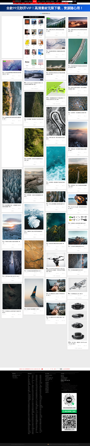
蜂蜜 (33, 399)
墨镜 (36, 419)
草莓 (33, 408)
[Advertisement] (12, 37)
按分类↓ (15, 3)
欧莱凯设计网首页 (48, 375)
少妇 (36, 389)
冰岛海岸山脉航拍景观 (76, 246)
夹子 (40, 432)
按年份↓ (27, 3)
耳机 (40, 380)
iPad (36, 400)
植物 (40, 377)
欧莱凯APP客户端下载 (65, 380)
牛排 (40, 427)
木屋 (33, 429)
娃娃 (29, 409)
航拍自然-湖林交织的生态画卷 (55, 243)
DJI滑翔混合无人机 (75, 293)
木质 (40, 426)
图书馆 (33, 428)
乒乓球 (41, 431)
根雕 (36, 417)
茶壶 (40, 420)
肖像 (40, 395)
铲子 (36, 413)
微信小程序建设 (64, 379)
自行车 (33, 380)
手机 (40, 393)
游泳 (33, 404)
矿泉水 (29, 395)
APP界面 (47, 387)
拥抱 (29, 405)
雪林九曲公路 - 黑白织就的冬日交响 (57, 137)
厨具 (36, 414)
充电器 (41, 415)
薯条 (29, 418)
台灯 (40, 413)
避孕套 (29, 384)
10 (57, 1)
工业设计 (57, 3)
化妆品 (29, 394)
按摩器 (29, 424)
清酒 (40, 422)
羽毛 (33, 431)
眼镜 (36, 408)
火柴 (36, 410)
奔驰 (40, 400)
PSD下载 (43, 1)
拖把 (33, 424)
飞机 (33, 382)
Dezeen (37, 412)
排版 (33, 410)
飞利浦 (37, 405)
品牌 (33, 385)
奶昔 (33, 419)
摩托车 (41, 386)
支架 (36, 418)
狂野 (29, 389)
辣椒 (33, 432)
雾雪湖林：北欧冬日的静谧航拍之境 (35, 195)
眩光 (36, 384)
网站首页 (26, 1)
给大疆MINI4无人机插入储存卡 (56, 317)
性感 (29, 382)
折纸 (40, 412)
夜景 (40, 401)
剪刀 (33, 422)
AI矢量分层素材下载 (49, 377)
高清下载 (66, 3)
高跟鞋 (41, 396)
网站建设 (52, 1)
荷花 (29, 429)
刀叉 (33, 415)
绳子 (36, 424)
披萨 (33, 386)
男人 (33, 389)
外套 (33, 420)
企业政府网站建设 (64, 377)
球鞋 (29, 408)
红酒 (33, 395)
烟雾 (36, 423)
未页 (55, 369)
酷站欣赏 (30, 1)
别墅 (36, 396)
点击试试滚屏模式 (66, 369)
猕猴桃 (41, 405)
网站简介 (62, 375)
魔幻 (36, 429)
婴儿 (29, 380)
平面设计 (32, 3)
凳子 (40, 394)
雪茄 (29, 433)
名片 (36, 382)
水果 (29, 376)
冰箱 (40, 391)
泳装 (40, 414)
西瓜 (36, 398)
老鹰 (33, 417)
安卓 (33, 418)
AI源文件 (39, 1)
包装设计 (40, 3)
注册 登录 (75, 3)
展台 (40, 428)
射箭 (29, 404)
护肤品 (29, 420)
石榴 (36, 426)
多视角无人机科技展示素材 (77, 223)
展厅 (36, 428)
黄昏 (29, 414)
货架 (33, 403)
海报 (29, 410)
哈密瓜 (29, 398)
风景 (36, 376)
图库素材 (34, 1)
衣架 (29, 427)
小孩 (40, 379)
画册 (36, 395)
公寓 (29, 403)
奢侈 (36, 394)
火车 (40, 410)
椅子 (36, 380)
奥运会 (41, 398)
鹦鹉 (29, 390)
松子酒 (29, 432)
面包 (40, 390)
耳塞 (40, 408)
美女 (29, 379)
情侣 (40, 404)
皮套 (29, 426)
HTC (33, 400)
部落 (29, 400)
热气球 (41, 417)
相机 (29, 381)
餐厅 (29, 412)
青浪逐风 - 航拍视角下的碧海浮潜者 (57, 182)
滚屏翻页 (70, 3)
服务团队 (62, 376)
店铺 (40, 429)
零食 (36, 422)
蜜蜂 (36, 404)
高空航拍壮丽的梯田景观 (32, 270)
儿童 (33, 405)
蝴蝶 (40, 419)
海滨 (36, 401)
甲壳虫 (37, 432)
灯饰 (33, 426)
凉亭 (36, 403)
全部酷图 (47, 382)
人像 (36, 386)
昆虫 (33, 377)
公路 (36, 391)
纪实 (33, 396)
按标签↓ (19, 3)
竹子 (33, 401)
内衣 (40, 381)
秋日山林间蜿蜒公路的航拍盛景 (56, 203)
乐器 (33, 423)
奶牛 (29, 413)
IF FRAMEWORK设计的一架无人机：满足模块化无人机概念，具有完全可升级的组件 (56, 270)
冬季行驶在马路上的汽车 (10, 276)
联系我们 (62, 381)
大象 (40, 385)
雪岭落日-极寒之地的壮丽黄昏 (11, 241)
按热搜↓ (23, 3)
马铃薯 (29, 399)
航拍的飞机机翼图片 (31, 309)
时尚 (33, 394)
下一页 (51, 369)
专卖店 (29, 431)
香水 (29, 401)
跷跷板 (37, 420)
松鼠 (33, 398)
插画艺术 (49, 3)
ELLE (37, 399)
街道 (33, 391)
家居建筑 (53, 3)
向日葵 (29, 391)
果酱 (29, 419)
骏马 (29, 422)
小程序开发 (48, 1)
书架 (33, 433)
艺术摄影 (36, 3)
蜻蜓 (40, 423)
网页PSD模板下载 (48, 379)
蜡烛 (33, 414)
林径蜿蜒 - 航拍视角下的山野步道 (34, 119)
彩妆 (33, 376)
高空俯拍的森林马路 (75, 270)
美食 (29, 386)
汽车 (33, 375)
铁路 (40, 403)
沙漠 (29, 417)
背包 (29, 415)
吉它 (40, 424)
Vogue (41, 399)
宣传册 (41, 382)
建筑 (36, 379)
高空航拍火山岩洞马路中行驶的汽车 (13, 311)
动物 (40, 376)
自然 (36, 385)
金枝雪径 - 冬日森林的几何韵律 (78, 112)
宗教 (40, 389)
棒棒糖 (33, 412)
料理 (29, 428)
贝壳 (33, 427)
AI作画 (44, 3)
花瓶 (29, 423)
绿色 (36, 377)
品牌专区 (62, 3)
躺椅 (33, 409)
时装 (36, 375)
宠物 (40, 409)
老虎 (40, 375)
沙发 (36, 381)
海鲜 (36, 427)
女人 (29, 375)
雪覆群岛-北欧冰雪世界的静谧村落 (34, 231)
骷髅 (36, 415)
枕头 (40, 418)
